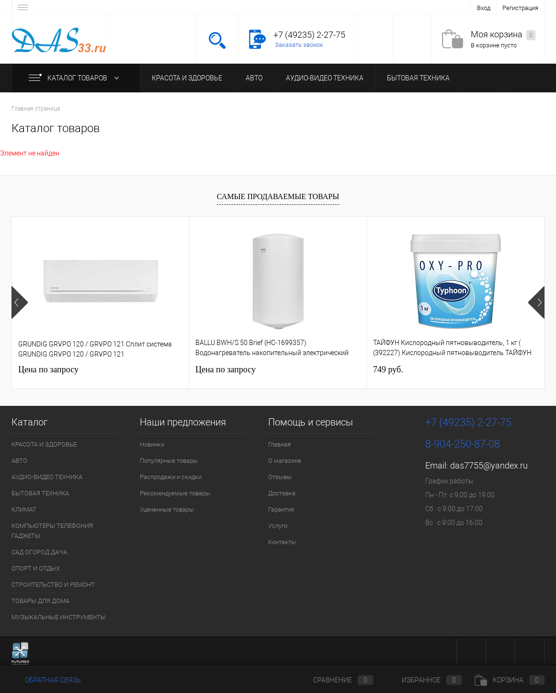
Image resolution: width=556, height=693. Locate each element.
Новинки (152, 444)
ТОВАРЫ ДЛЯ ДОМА (40, 600)
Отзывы (280, 477)
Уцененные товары (167, 509)
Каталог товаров (76, 78)
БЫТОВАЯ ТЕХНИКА (418, 78)
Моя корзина (503, 34)
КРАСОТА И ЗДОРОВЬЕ (187, 78)
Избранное (424, 680)
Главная (279, 444)
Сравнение (335, 680)
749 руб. (388, 369)
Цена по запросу (48, 369)
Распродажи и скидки (171, 477)
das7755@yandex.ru (489, 465)
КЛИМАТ (23, 509)
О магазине (284, 460)
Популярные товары (169, 460)
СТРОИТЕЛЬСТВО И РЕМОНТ (53, 584)
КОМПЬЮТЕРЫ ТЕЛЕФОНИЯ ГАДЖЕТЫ (52, 530)
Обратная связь (46, 680)
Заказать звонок (299, 44)
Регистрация (520, 7)
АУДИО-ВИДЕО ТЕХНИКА (324, 78)
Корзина (510, 680)
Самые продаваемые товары (278, 196)
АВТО (254, 78)
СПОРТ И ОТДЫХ (35, 568)
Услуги (277, 525)
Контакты (282, 542)
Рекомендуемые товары (175, 493)
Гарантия (281, 509)
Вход (483, 7)
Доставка (281, 493)
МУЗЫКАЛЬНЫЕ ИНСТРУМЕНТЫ (58, 617)
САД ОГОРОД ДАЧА (39, 552)
